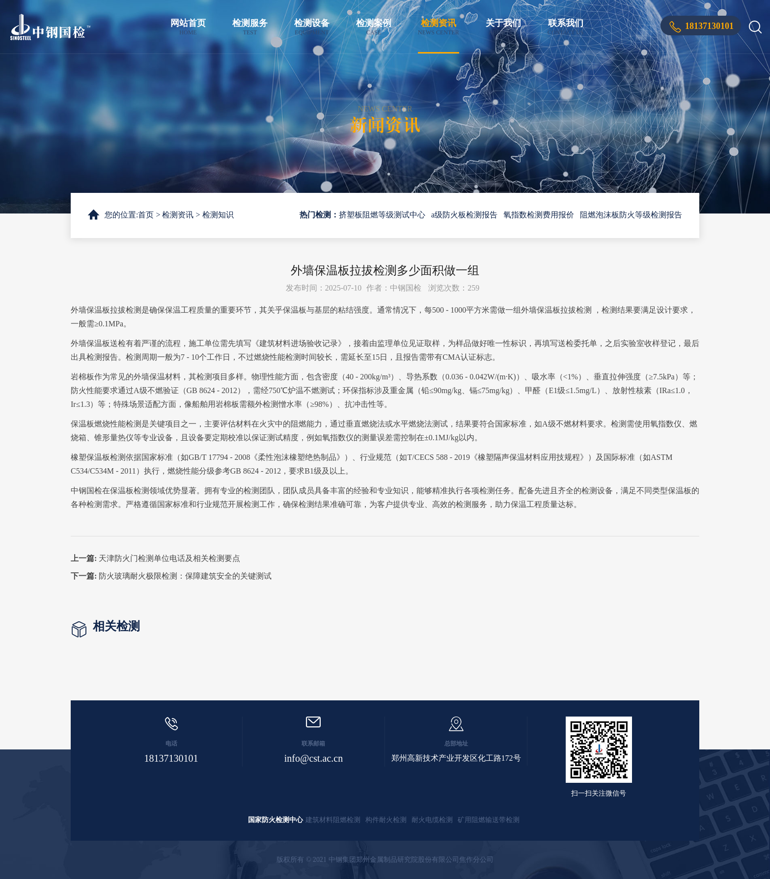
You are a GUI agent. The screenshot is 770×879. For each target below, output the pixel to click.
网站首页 (188, 27)
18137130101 (709, 26)
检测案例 (373, 27)
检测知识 (218, 215)
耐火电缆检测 (432, 820)
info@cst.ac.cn (313, 758)
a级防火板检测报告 (464, 215)
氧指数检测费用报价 (538, 215)
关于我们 (503, 27)
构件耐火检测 (386, 820)
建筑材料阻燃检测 (332, 820)
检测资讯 (438, 27)
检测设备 (312, 27)
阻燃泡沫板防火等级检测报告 (631, 215)
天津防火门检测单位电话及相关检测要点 (169, 558)
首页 (146, 215)
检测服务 (250, 27)
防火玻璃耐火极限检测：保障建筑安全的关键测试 (185, 576)
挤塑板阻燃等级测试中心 (382, 215)
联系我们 (566, 27)
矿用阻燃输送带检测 (489, 820)
